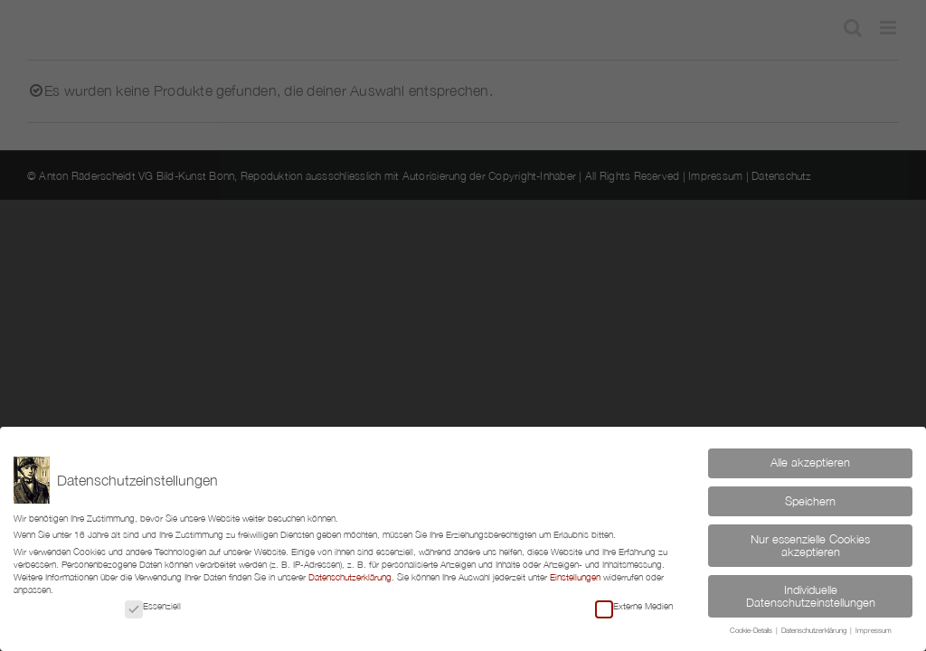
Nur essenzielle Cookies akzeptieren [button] (810, 546)
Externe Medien (634, 605)
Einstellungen (575, 576)
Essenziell (153, 605)
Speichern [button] (810, 501)
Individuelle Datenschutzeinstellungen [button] (810, 596)
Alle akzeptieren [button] (810, 462)
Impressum (873, 631)
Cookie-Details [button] (752, 631)
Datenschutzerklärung (350, 576)
